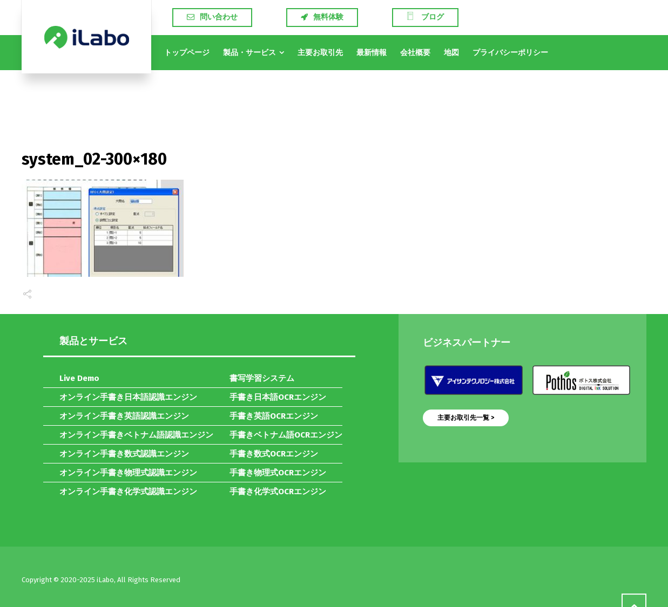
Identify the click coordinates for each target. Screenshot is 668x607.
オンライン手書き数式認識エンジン (124, 454)
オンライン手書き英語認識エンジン (124, 416)
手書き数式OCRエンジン (274, 454)
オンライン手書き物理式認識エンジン (128, 473)
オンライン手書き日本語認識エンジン (128, 397)
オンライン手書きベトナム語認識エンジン (136, 435)
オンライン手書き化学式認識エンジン (128, 491)
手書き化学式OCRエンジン (278, 491)
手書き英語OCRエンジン (274, 416)
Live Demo (79, 378)
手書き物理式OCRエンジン (278, 473)
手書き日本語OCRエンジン (278, 397)
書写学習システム (262, 378)
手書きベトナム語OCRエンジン (286, 435)
